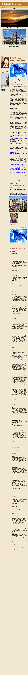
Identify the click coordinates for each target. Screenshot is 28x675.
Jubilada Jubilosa (11, 4)
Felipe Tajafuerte (15, 488)
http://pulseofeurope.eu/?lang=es (15, 187)
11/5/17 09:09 (14, 445)
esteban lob (14, 497)
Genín (13, 270)
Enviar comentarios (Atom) (18, 549)
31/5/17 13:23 (14, 544)
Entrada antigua (24, 547)
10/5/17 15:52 (14, 404)
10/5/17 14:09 (14, 345)
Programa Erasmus (13, 224)
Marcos (13, 441)
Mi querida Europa (18, 243)
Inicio (19, 547)
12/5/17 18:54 (14, 453)
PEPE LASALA (15, 447)
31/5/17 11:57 (14, 511)
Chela (13, 318)
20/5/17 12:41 (14, 496)
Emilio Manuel (14, 283)
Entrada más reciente (13, 547)
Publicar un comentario (13, 546)
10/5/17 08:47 (14, 291)
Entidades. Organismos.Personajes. (17, 248)
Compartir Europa (23, 227)
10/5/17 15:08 (14, 397)
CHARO (13, 399)
